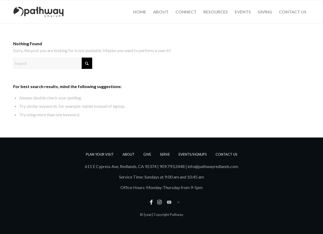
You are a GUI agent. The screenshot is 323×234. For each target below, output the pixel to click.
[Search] (52, 63)
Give (147, 154)
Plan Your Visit (100, 154)
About (129, 154)
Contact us (226, 154)
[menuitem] (140, 11)
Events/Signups (193, 154)
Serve (165, 154)
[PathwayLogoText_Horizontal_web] (38, 11)
